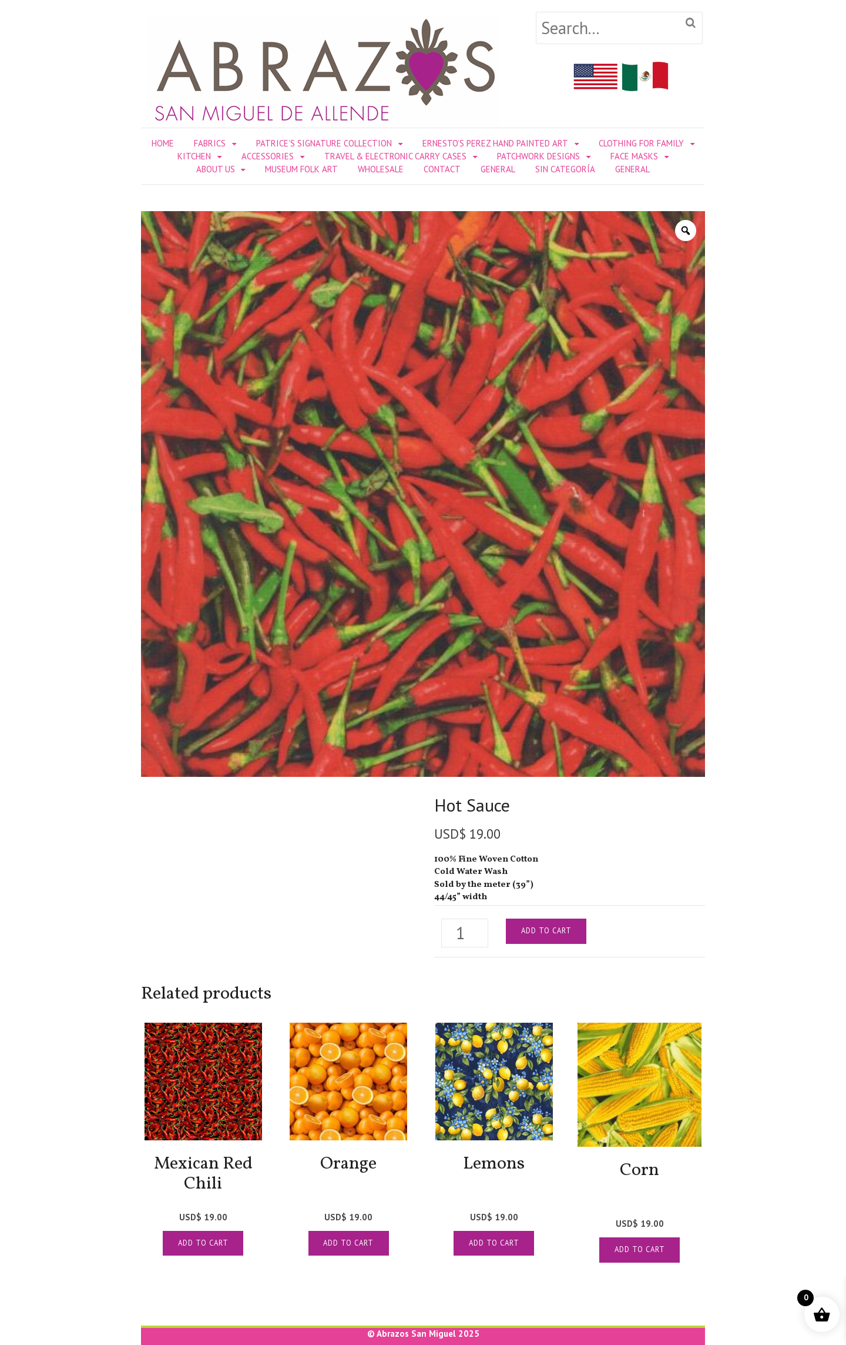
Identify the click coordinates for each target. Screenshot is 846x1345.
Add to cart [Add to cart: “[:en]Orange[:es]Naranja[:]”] (348, 1243)
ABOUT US (215, 169)
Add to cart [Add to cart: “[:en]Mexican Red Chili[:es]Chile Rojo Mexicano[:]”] (203, 1243)
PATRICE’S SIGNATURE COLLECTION (324, 143)
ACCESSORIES (267, 156)
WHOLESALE (381, 169)
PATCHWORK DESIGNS (538, 156)
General (498, 169)
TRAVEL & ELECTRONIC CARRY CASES (395, 156)
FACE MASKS (634, 156)
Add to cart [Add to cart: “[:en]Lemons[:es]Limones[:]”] (494, 1243)
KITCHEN (194, 156)
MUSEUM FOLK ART (301, 169)
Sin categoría (565, 169)
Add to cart (546, 931)
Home (163, 143)
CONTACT (442, 169)
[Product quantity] (464, 933)
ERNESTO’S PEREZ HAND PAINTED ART (495, 143)
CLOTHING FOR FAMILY (641, 143)
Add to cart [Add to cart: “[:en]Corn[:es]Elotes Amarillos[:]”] (640, 1249)
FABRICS (210, 143)
